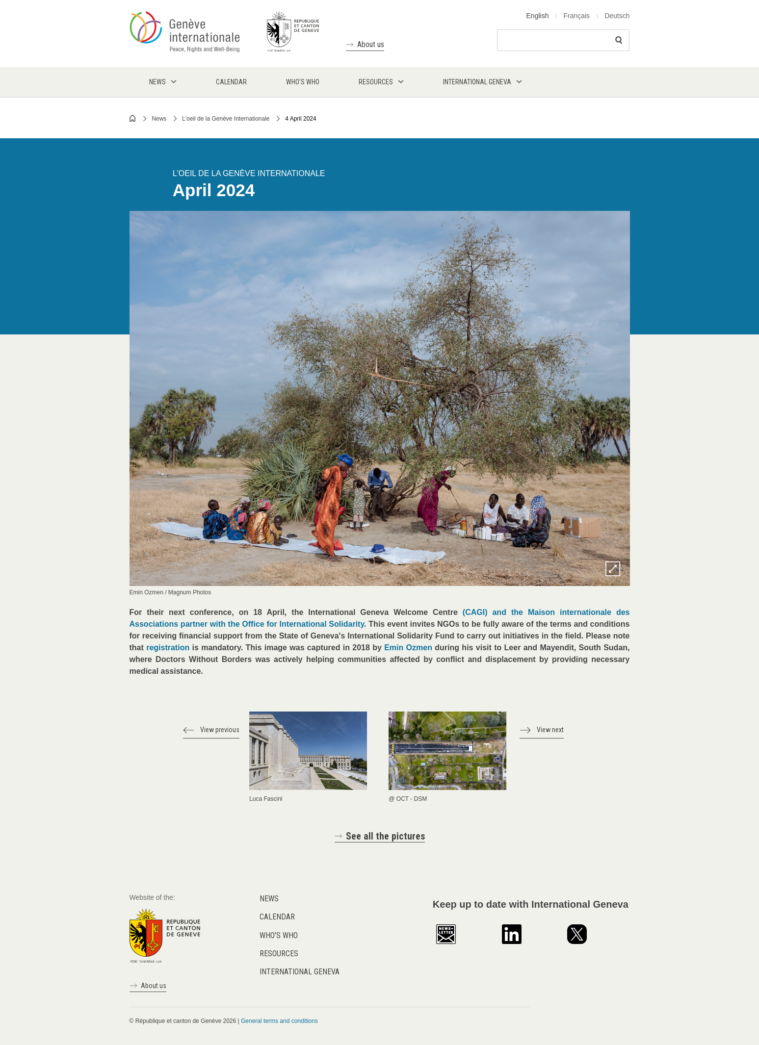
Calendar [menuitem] (231, 82)
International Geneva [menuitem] (477, 82)
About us (370, 44)
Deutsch (616, 16)
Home (133, 118)
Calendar (277, 916)
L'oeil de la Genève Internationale (225, 118)
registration (167, 647)
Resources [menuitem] (376, 82)
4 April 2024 (300, 118)
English (537, 16)
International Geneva (300, 971)
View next (550, 730)
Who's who (279, 935)
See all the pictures (385, 836)
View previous (219, 730)
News (159, 118)
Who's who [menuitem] (302, 82)
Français (576, 16)
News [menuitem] (157, 82)
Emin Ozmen (408, 647)
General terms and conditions (279, 1021)
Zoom (612, 568)
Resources (279, 953)
